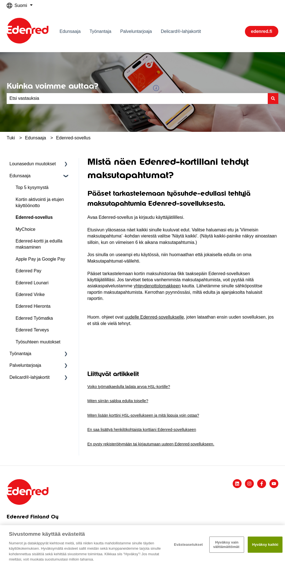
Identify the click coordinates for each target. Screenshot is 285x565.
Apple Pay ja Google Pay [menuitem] (40, 259)
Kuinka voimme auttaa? (52, 86)
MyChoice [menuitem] (25, 229)
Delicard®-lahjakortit (181, 31)
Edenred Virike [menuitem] (30, 294)
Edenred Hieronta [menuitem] (33, 306)
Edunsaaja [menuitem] (20, 175)
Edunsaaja (70, 31)
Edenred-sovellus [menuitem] (34, 217)
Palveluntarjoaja (136, 31)
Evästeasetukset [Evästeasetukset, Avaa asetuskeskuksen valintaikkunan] (188, 544)
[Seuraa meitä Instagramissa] (249, 483)
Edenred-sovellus (73, 137)
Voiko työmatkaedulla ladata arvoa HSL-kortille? (128, 386)
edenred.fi (261, 31)
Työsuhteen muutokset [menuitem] (38, 342)
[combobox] (137, 98)
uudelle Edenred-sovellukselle (154, 317)
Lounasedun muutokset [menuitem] (32, 163)
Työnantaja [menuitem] (20, 353)
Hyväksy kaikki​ (265, 544)
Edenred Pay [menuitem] (28, 270)
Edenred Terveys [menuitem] (32, 330)
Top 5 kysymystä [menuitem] (32, 187)
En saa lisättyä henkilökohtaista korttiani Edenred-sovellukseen (141, 429)
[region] (142, 545)
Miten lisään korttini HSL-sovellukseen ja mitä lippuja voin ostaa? (143, 415)
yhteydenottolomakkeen (157, 285)
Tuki (11, 137)
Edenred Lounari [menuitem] (32, 282)
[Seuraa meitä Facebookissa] (261, 483)
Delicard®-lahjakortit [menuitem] (29, 377)
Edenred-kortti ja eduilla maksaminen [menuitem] (39, 244)
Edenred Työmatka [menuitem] (34, 318)
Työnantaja (100, 31)
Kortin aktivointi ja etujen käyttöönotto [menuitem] (40, 202)
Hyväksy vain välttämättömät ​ (226, 544)
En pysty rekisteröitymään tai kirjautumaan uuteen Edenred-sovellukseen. (150, 444)
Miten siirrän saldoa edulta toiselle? (117, 401)
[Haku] (273, 98)
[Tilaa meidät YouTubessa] (273, 483)
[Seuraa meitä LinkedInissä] (237, 483)
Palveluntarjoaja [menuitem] (25, 365)
